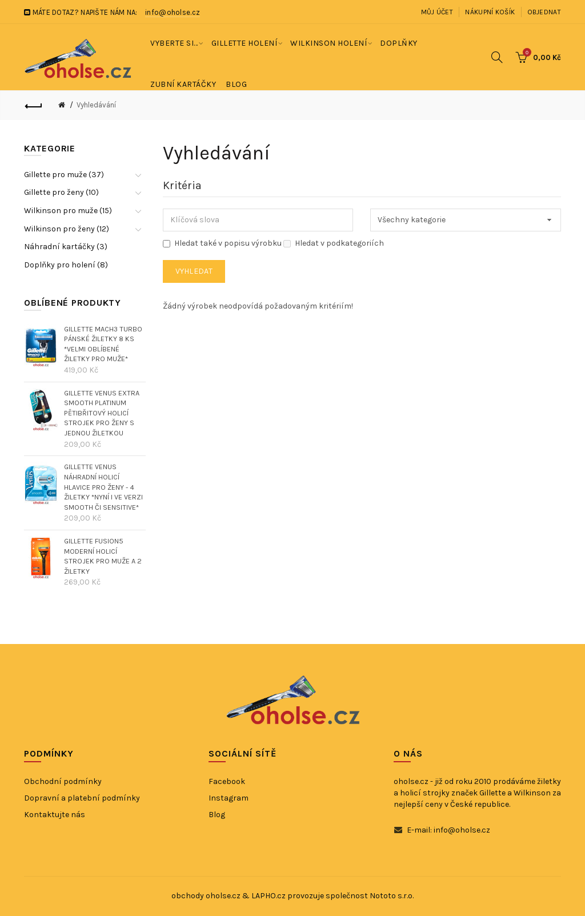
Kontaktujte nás (54, 814)
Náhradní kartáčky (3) (65, 246)
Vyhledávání (96, 105)
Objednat (544, 12)
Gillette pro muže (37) (64, 174)
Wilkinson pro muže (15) (68, 210)
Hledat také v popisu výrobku (222, 243)
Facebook (227, 781)
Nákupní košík (490, 12)
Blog (217, 814)
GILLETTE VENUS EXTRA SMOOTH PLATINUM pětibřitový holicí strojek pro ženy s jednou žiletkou (101, 413)
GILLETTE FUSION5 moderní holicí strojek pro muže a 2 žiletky (103, 556)
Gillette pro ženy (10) (61, 192)
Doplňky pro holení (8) (66, 265)
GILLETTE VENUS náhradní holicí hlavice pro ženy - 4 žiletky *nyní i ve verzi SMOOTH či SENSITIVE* (103, 486)
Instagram (229, 798)
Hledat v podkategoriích (333, 243)
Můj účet (437, 12)
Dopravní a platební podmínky (82, 798)
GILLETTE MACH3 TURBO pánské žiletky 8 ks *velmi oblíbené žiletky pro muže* (103, 344)
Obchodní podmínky (63, 781)
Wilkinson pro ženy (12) (66, 229)
